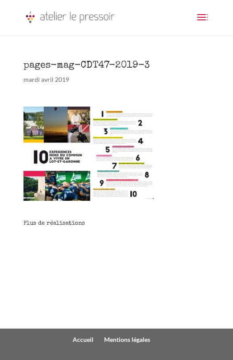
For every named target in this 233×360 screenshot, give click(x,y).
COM (39, 247)
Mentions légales (127, 339)
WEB (39, 264)
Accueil (83, 339)
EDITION (45, 296)
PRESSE (43, 280)
